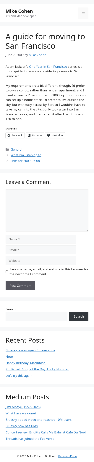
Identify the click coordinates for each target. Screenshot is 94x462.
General (16, 149)
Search (11, 309)
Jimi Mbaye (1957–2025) (23, 407)
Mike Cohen (19, 11)
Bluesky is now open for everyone (30, 350)
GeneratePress (67, 456)
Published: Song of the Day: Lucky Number (37, 369)
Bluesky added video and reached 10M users (39, 419)
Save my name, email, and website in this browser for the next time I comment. (49, 271)
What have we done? (21, 413)
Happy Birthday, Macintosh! (26, 363)
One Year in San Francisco (48, 66)
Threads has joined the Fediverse (30, 438)
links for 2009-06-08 (25, 161)
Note (9, 356)
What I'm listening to (26, 155)
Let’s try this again (19, 375)
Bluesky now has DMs (22, 426)
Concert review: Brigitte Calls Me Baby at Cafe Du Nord (46, 432)
